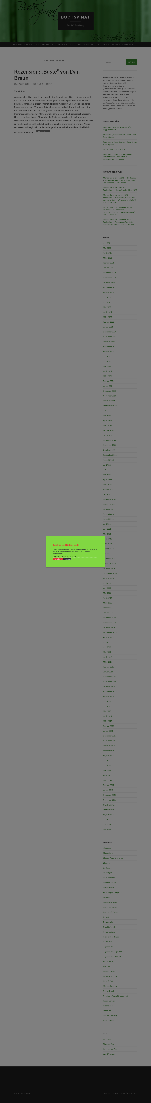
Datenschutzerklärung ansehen (64, 556)
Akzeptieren (58, 559)
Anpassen (67, 559)
